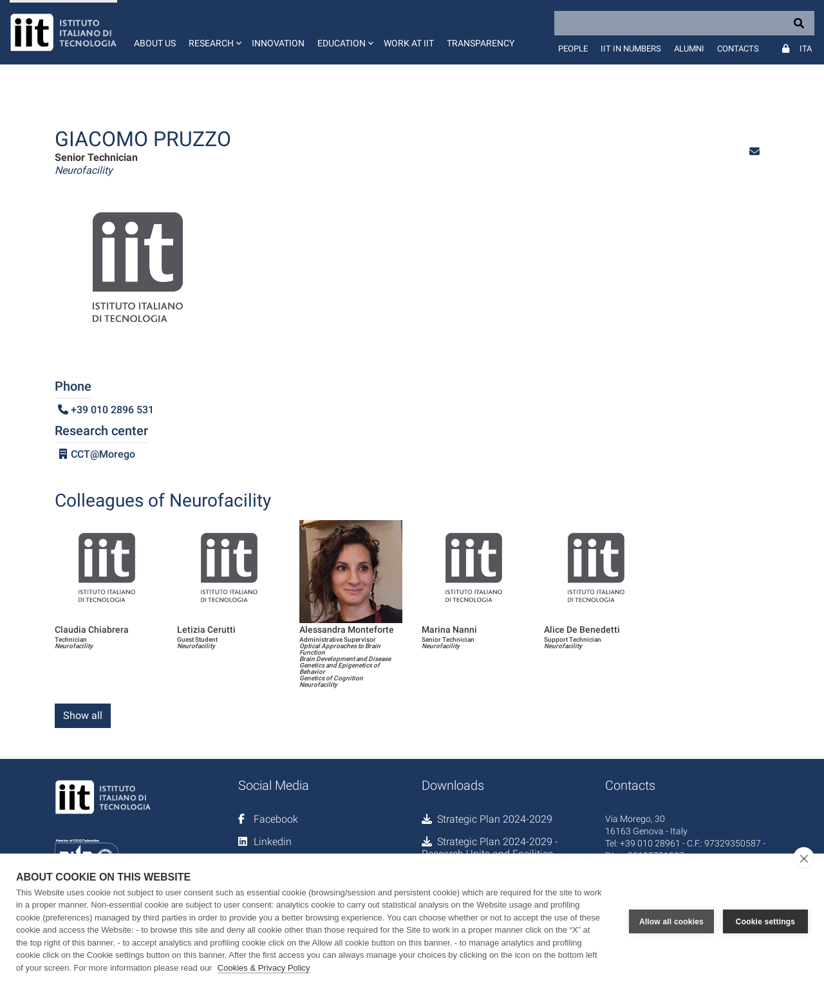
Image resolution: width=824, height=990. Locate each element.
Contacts (738, 48)
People (573, 48)
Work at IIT (409, 43)
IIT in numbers (631, 48)
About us (155, 43)
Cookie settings (765, 921)
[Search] (684, 23)
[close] (803, 858)
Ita (806, 48)
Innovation (278, 43)
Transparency (480, 43)
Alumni (689, 48)
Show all (82, 715)
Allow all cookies (671, 921)
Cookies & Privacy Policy (264, 968)
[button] (213, 32)
